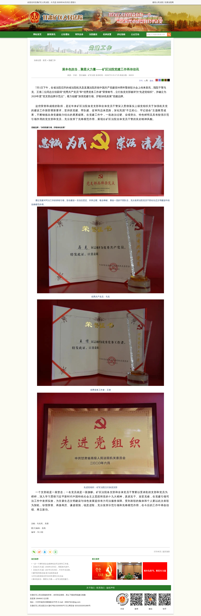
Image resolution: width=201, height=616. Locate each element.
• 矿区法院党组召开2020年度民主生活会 (47, 576)
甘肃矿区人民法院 (55, 17)
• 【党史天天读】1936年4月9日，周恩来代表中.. (50, 567)
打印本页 (157, 552)
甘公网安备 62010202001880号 (78, 606)
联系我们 (100, 588)
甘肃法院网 (169, 2)
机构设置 (107, 34)
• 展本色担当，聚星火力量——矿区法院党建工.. (50, 579)
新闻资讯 (51, 34)
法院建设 (93, 34)
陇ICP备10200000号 (56, 606)
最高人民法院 (157, 2)
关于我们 (90, 588)
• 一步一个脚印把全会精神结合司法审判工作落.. (50, 564)
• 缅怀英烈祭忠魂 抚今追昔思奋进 (44, 573)
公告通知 (65, 34)
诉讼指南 (121, 34)
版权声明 (110, 588)
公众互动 (135, 34)
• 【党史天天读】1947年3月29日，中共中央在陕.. (51, 570)
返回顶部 (166, 552)
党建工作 (52, 60)
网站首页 (37, 34)
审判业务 (79, 34)
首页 (44, 60)
